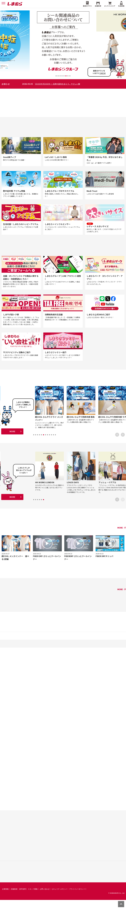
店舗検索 (14, 898)
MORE (12, 438)
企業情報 (5, 898)
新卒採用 (22, 898)
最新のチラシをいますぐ (99, 71)
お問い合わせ (44, 898)
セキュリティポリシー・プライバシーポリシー (68, 898)
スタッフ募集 (33, 898)
